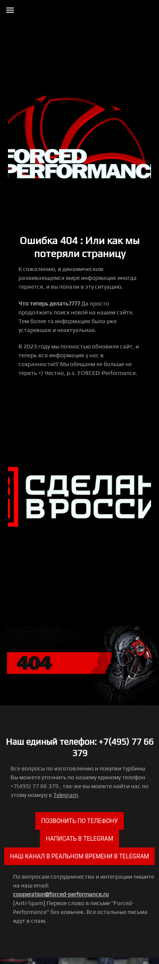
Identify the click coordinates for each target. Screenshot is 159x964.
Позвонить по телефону (79, 821)
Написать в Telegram (79, 838)
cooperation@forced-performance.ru (61, 894)
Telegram (65, 794)
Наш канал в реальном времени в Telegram (79, 856)
